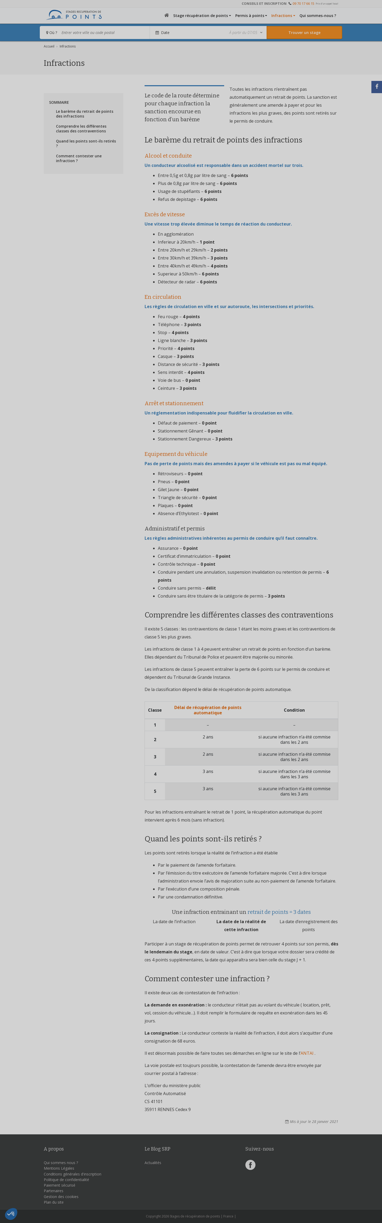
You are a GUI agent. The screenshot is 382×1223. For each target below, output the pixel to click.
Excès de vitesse (165, 214)
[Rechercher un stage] (304, 32)
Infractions (281, 15)
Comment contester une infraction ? (79, 158)
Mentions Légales (59, 1168)
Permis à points (249, 15)
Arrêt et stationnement (174, 403)
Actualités (153, 1162)
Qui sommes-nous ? (317, 15)
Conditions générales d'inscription (72, 1174)
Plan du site (54, 1202)
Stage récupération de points (200, 15)
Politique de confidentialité (66, 1179)
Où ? (51, 32)
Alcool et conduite (168, 156)
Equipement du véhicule (176, 454)
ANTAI (307, 1053)
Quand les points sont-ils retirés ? (86, 143)
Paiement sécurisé (59, 1185)
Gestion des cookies (61, 1196)
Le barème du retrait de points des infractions (84, 114)
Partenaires (53, 1190)
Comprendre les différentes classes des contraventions (81, 128)
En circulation (163, 297)
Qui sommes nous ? (61, 1162)
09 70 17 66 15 (303, 3)
